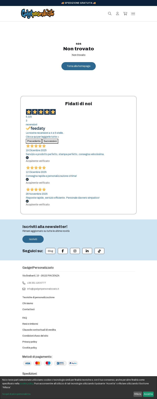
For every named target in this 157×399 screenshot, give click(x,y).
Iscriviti (33, 239)
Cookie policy (29, 348)
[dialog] (78, 387)
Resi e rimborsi (30, 324)
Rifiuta (137, 394)
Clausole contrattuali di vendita (39, 330)
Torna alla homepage (78, 66)
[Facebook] (63, 251)
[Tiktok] (99, 251)
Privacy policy (29, 342)
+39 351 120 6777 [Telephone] (36, 283)
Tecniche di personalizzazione (38, 297)
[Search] (110, 13)
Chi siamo (27, 303)
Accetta (148, 394)
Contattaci (28, 309)
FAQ (24, 318)
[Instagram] (75, 251)
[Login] (117, 13)
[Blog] (50, 251)
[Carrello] (125, 13)
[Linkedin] (87, 251)
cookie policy (26, 383)
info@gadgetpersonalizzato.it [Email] (43, 289)
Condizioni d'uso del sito (35, 336)
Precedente (34, 141)
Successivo (50, 141)
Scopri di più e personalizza (16, 394)
